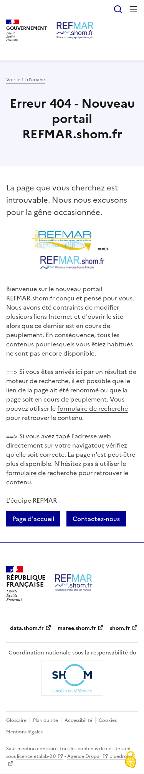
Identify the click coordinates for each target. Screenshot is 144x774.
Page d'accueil (33, 518)
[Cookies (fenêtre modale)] (130, 760)
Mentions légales (24, 731)
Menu (133, 9)
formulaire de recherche (92, 408)
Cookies (108, 720)
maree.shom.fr (77, 628)
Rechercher (118, 9)
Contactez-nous (96, 518)
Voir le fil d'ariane (25, 79)
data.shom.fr (27, 628)
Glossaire (16, 720)
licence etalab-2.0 (36, 756)
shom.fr (120, 628)
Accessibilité (78, 720)
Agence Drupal (84, 756)
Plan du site (45, 720)
